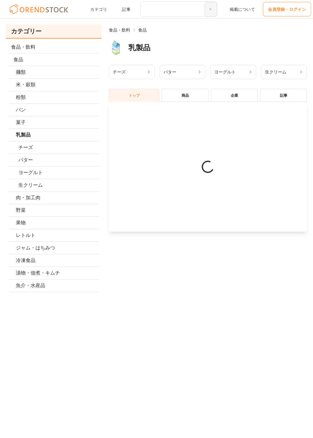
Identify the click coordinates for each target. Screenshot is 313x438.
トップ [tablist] (134, 95)
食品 (142, 30)
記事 (126, 9)
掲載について (242, 9)
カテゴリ (98, 9)
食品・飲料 (119, 30)
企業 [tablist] (234, 95)
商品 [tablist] (185, 95)
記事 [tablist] (283, 95)
